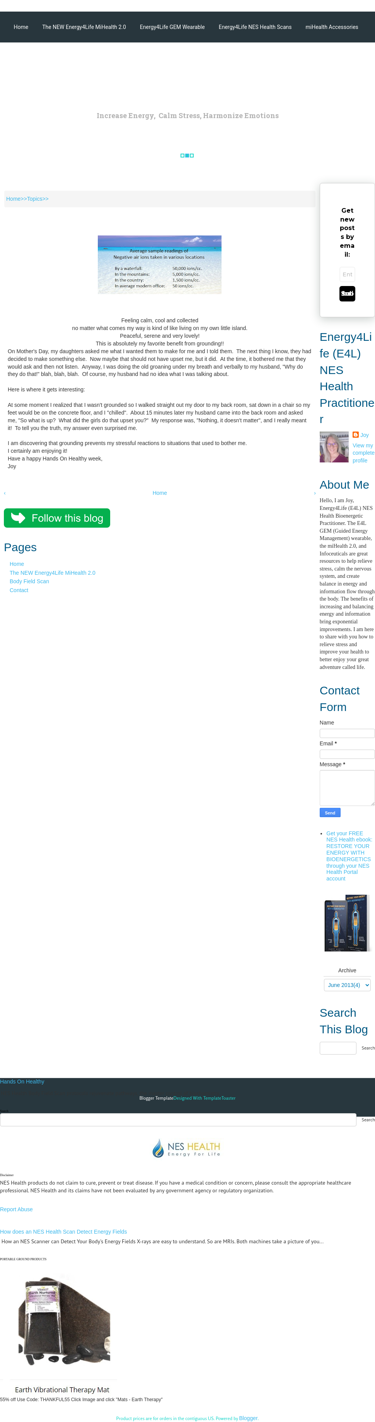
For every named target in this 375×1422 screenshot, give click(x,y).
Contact (19, 590)
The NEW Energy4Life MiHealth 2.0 (84, 27)
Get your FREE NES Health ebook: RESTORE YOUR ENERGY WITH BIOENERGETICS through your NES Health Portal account (349, 856)
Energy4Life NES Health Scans (255, 27)
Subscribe (347, 293)
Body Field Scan (29, 581)
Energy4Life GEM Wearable (172, 27)
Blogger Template (157, 1098)
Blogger (248, 1418)
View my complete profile (364, 453)
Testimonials (126, 58)
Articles (23, 58)
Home (21, 27)
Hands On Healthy (22, 1081)
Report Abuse (16, 1209)
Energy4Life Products (71, 58)
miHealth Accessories (331, 27)
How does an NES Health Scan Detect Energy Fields (63, 1232)
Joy (364, 435)
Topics (35, 199)
